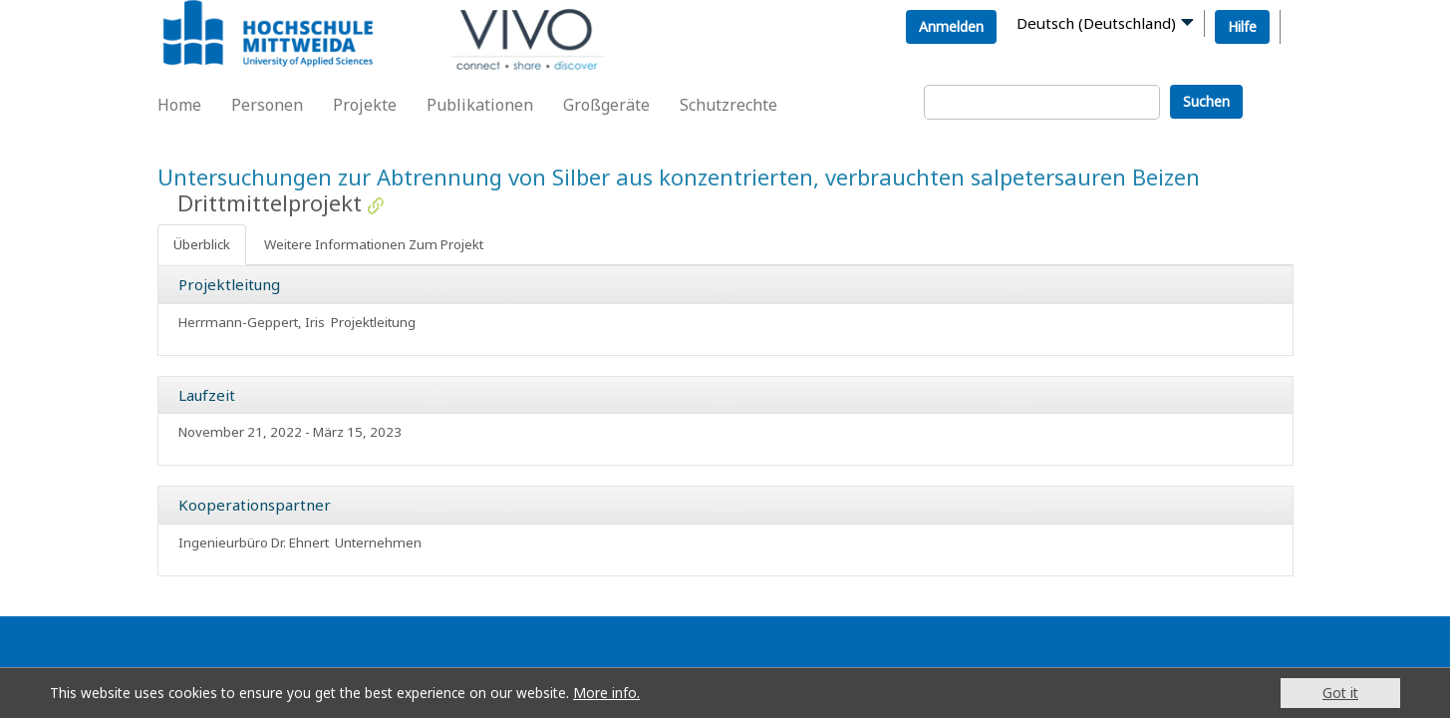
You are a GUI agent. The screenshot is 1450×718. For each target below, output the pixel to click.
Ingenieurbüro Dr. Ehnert (253, 542)
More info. (606, 692)
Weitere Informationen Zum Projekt (373, 244)
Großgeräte (606, 105)
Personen (267, 105)
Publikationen (480, 105)
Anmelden (951, 26)
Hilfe (1242, 26)
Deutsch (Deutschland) (1096, 23)
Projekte (365, 105)
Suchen (1206, 101)
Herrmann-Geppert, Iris (251, 322)
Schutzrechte (728, 105)
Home (179, 105)
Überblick (201, 244)
